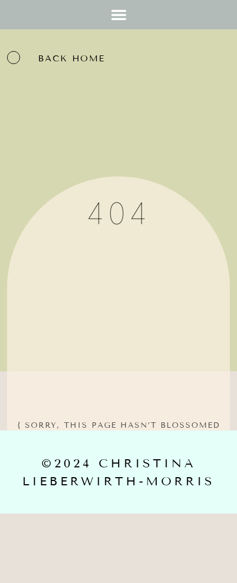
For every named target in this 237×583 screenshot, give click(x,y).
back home (71, 58)
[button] (118, 14)
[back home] (13, 57)
